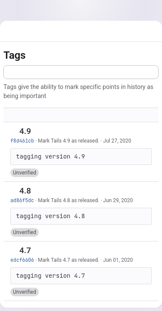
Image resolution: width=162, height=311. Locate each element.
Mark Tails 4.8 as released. (68, 200)
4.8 (25, 191)
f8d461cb (22, 140)
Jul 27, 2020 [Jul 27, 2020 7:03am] (117, 141)
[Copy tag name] (38, 132)
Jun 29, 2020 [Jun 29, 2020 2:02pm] (118, 200)
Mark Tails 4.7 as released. (68, 260)
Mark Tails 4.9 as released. (68, 141)
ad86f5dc (22, 200)
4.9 (25, 131)
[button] (24, 172)
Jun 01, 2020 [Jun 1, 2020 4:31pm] (118, 260)
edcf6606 (22, 260)
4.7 (25, 250)
